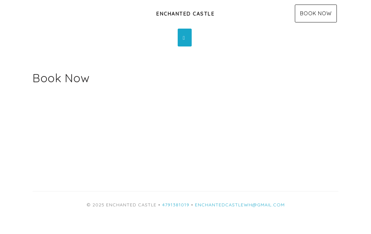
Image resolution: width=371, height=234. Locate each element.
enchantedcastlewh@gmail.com (240, 205)
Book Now (316, 13)
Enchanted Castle (185, 13)
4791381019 (175, 205)
